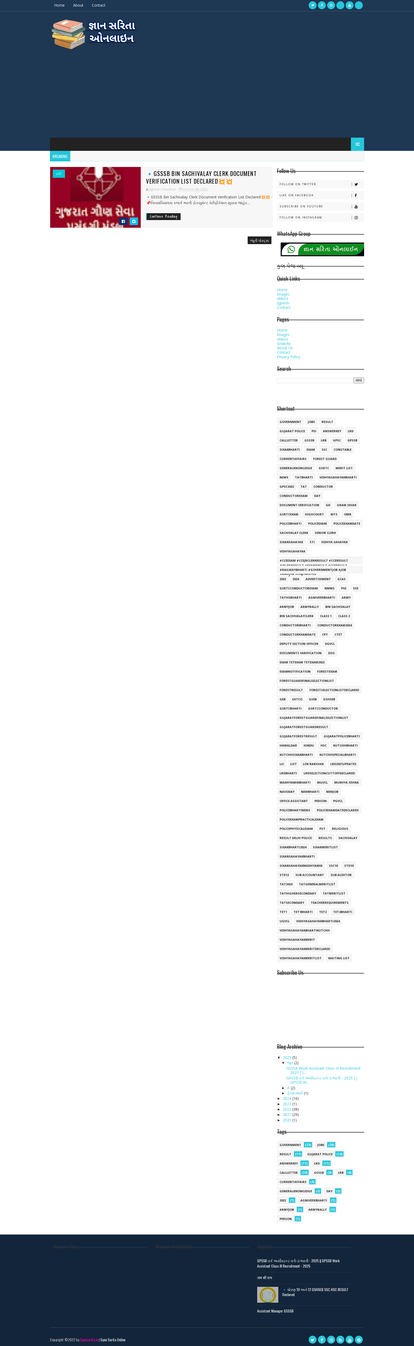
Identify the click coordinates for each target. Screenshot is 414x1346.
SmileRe (278, 340)
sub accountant (304, 872)
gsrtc (318, 465)
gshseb (324, 696)
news (278, 474)
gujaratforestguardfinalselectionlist (308, 714)
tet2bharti (337, 909)
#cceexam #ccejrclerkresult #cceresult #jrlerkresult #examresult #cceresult (308, 558)
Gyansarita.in (94, 1336)
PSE (338, 585)
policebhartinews (289, 807)
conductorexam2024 (329, 622)
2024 (290, 576)
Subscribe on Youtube (316, 203)
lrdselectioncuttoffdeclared (324, 770)
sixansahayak (286, 539)
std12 (279, 872)
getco (292, 696)
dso (326, 650)
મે (283, 1084)
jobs (306, 419)
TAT (298, 483)
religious (335, 825)
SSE (350, 585)
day (312, 493)
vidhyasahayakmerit (292, 936)
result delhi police (290, 835)
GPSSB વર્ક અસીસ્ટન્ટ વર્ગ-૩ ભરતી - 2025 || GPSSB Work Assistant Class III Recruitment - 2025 (300, 1260)
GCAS (336, 576)
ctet (333, 631)
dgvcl (325, 640)
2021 (282, 1111)
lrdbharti (283, 770)
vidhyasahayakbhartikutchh (299, 927)
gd (323, 502)
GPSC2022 (281, 483)
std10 (343, 862)
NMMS (324, 585)
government (285, 419)
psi (308, 428)
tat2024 (280, 881)
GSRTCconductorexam (293, 585)
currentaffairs (287, 456)
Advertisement (313, 576)
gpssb (347, 437)
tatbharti (299, 474)
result (322, 419)
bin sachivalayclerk (291, 613)
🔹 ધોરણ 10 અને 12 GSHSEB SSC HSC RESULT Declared (317, 1288)
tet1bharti (297, 909)
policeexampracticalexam (296, 816)
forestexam (322, 668)
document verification (294, 502)
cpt (320, 631)
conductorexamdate (292, 631)
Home (64, 5)
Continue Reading (152, 213)
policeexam (312, 520)
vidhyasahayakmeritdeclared (299, 946)
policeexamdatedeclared (332, 807)
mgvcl (317, 779)
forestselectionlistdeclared (329, 687)
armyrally (304, 604)
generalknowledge (290, 465)
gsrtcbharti (285, 705)
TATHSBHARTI (285, 594)
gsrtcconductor (318, 705)
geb (277, 696)
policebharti (285, 520)
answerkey (327, 428)
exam (305, 446)
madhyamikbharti (289, 779)
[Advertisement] (207, 90)
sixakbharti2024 (287, 844)
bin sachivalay (332, 604)
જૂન (285, 1059)
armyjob (281, 604)
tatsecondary (286, 899)
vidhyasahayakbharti (332, 474)
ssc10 (328, 862)
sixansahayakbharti (291, 853)
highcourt (309, 511)
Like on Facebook (316, 192)
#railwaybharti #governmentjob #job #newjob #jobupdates (307, 567)
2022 (277, 576)
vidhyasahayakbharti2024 (313, 918)
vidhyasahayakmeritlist (295, 955)
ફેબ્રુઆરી (290, 1090)
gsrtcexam (283, 511)
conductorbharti (289, 622)
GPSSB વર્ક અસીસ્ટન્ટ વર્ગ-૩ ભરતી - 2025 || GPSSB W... (316, 1077)
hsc (318, 742)
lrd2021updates (338, 761)
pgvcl (332, 798)
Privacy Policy (283, 353)
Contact (104, 5)
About (83, 5)
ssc (319, 446)
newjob (327, 788)
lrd (345, 428)
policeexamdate (341, 520)
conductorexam (288, 493)
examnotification (289, 668)
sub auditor (335, 872)
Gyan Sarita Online (118, 1336)
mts (328, 511)
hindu (303, 742)
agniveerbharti (316, 594)
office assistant (288, 798)
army (340, 594)
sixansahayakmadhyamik (295, 862)
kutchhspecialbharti (332, 751)
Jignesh (278, 299)
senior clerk (320, 530)
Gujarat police (287, 428)
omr (342, 511)
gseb (307, 696)
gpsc (332, 437)
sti (306, 539)
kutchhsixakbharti (291, 751)
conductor (318, 483)
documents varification (295, 650)
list (64, 171)
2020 (282, 1116)
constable (337, 446)
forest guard (319, 456)
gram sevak (341, 502)
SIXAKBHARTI (284, 446)
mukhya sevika (341, 779)
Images (278, 291)
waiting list (333, 955)
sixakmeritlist (320, 844)
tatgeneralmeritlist (312, 881)
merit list (338, 465)
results (320, 835)
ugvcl (279, 918)
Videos (277, 295)
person (315, 798)
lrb (318, 437)
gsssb (304, 437)
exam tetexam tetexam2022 (296, 659)
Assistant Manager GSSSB (277, 1307)
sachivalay (342, 835)
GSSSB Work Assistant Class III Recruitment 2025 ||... (318, 1067)
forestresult (286, 687)
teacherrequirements (324, 899)
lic (276, 761)
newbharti (305, 788)
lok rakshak (308, 761)
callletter (283, 437)
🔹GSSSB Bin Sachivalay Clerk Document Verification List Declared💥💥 (190, 174)
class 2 (339, 613)
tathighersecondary (292, 890)
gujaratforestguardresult (298, 724)
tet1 (278, 909)
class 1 (320, 613)
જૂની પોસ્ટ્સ (248, 237)
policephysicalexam (291, 825)
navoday (281, 788)
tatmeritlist (328, 890)
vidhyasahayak (287, 548)
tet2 (317, 909)
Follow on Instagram (316, 214)
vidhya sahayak (329, 539)
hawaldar (283, 742)
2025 (282, 1054)
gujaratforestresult (293, 733)
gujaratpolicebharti (336, 733)
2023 (282, 1100)
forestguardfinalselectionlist (301, 677)
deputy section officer (293, 640)
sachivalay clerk (288, 530)
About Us (280, 344)
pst (317, 825)
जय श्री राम (266, 1274)
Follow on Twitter (316, 181)
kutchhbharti (340, 742)
